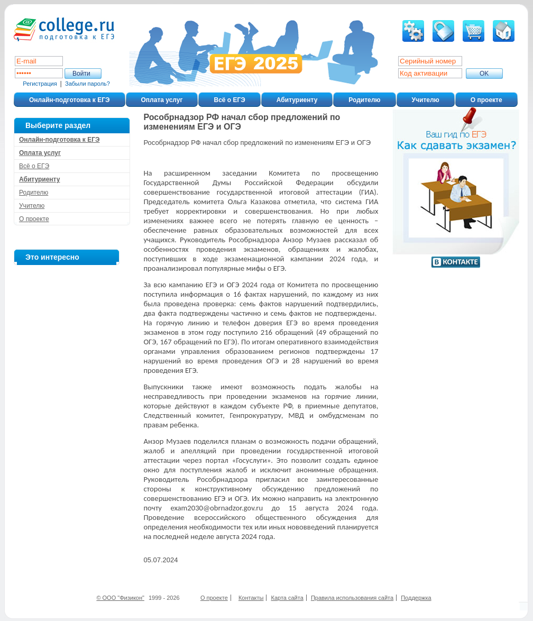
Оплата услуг (162, 100)
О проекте (486, 100)
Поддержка (416, 598)
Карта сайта (287, 598)
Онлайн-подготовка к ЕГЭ (69, 100)
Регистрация (40, 83)
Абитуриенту (297, 100)
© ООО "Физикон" (120, 598)
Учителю (425, 100)
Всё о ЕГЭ (229, 100)
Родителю (364, 100)
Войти (81, 73)
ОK (484, 73)
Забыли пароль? (87, 83)
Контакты (251, 598)
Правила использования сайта (352, 598)
